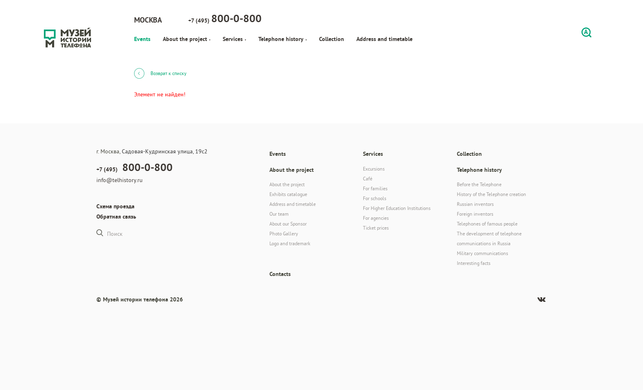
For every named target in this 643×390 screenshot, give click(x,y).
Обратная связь (116, 216)
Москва (148, 20)
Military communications (482, 253)
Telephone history (282, 39)
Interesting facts (473, 263)
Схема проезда (115, 206)
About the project (186, 39)
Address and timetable (384, 39)
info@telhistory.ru (119, 180)
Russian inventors (475, 204)
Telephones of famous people (487, 224)
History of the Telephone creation (491, 194)
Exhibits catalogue (288, 194)
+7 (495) (225, 18)
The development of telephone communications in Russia (489, 238)
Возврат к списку (160, 73)
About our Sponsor (288, 224)
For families (375, 188)
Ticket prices (376, 228)
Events (142, 39)
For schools (374, 198)
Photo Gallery (283, 233)
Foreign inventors (475, 214)
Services (234, 39)
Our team (279, 214)
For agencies (376, 218)
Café (367, 179)
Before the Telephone (479, 184)
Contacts (280, 274)
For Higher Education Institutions (397, 208)
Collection (331, 39)
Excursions (374, 169)
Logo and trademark (289, 243)
